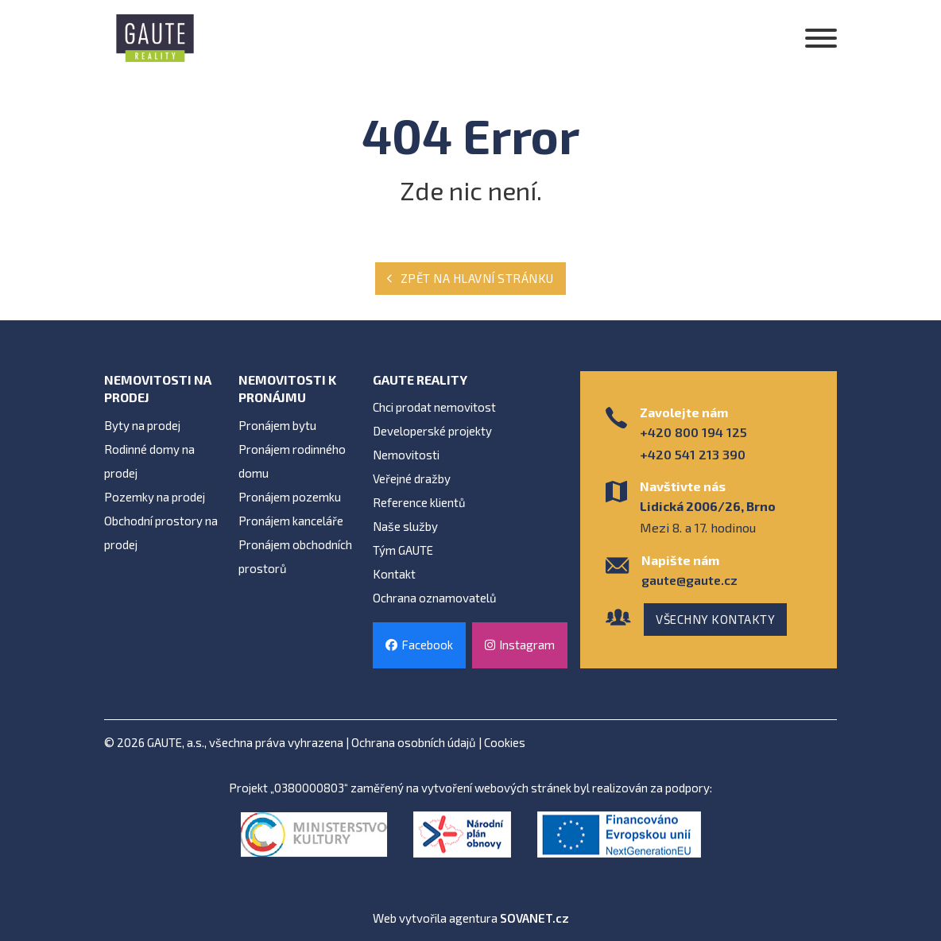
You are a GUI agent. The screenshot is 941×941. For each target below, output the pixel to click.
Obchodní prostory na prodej (161, 532)
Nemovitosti (406, 454)
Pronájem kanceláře (290, 520)
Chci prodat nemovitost (434, 407)
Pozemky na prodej (154, 497)
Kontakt (394, 574)
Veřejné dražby (412, 478)
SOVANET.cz (534, 918)
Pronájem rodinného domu (292, 461)
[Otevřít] (821, 38)
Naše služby (405, 526)
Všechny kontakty (715, 619)
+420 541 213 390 (692, 454)
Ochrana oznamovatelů (435, 598)
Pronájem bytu (277, 425)
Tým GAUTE (403, 550)
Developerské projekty (432, 431)
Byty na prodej (142, 425)
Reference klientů (419, 502)
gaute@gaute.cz (689, 579)
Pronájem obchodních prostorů (295, 556)
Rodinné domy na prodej (149, 461)
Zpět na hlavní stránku (470, 278)
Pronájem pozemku (289, 497)
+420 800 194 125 (693, 432)
